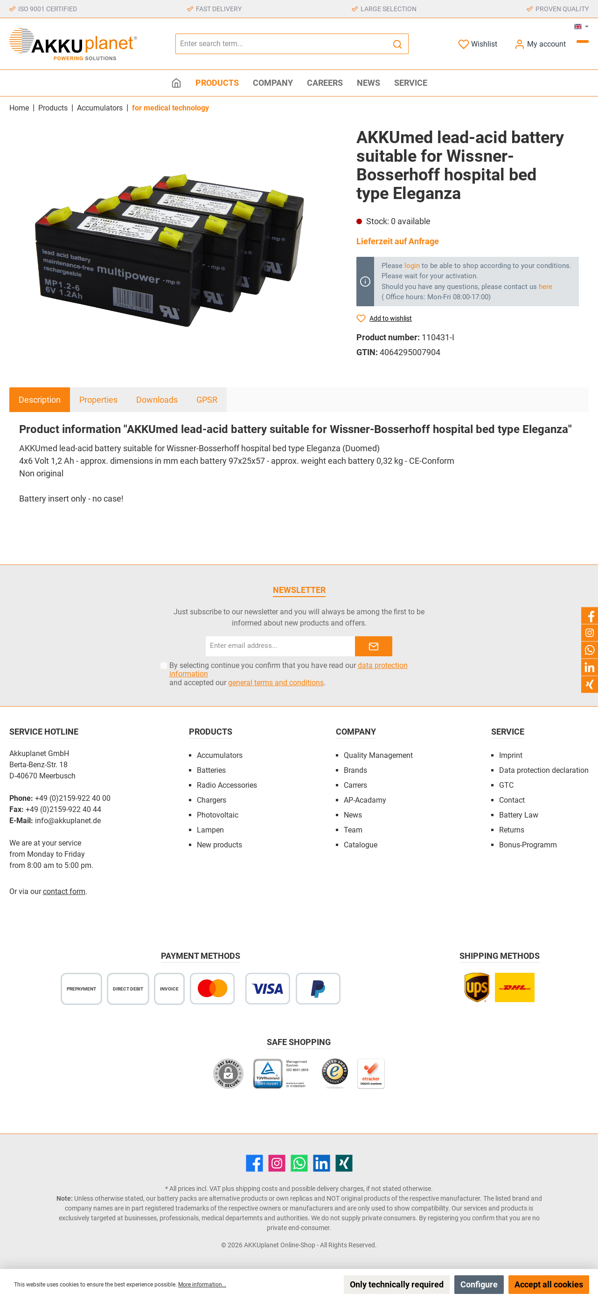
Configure (479, 1284)
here (545, 286)
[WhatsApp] (299, 1163)
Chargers (211, 800)
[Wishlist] (477, 44)
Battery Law (518, 815)
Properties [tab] (98, 400)
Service (507, 731)
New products (219, 844)
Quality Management (378, 755)
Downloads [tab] (157, 400)
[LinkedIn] (321, 1163)
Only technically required (397, 1284)
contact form (64, 891)
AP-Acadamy (365, 800)
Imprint (510, 755)
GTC (506, 785)
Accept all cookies (549, 1284)
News (353, 815)
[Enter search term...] (281, 44)
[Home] (176, 83)
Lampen (210, 829)
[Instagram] (276, 1163)
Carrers (355, 785)
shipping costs (257, 1188)
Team (353, 829)
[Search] (398, 44)
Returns (511, 829)
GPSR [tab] (206, 400)
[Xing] (344, 1163)
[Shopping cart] (583, 41)
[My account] (540, 44)
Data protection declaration (544, 770)
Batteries (211, 770)
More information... (202, 1284)
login (412, 265)
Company (356, 731)
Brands (355, 770)
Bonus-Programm (528, 844)
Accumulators (220, 755)
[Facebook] (254, 1163)
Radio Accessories (227, 785)
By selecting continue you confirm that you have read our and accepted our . (288, 674)
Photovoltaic (217, 815)
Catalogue (360, 844)
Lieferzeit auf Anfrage (397, 241)
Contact (512, 800)
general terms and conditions (276, 682)
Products (210, 731)
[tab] (39, 399)
